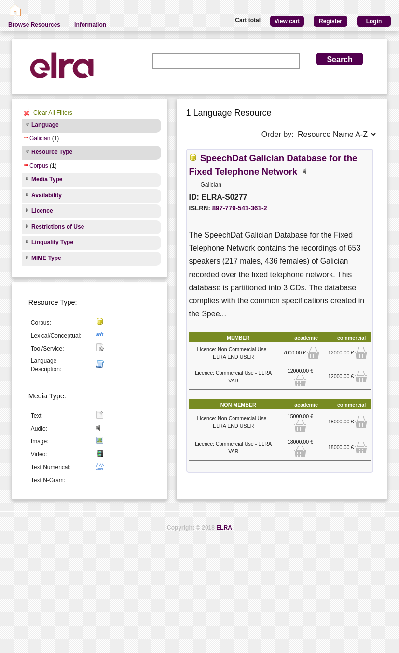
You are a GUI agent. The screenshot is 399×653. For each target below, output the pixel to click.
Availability (46, 195)
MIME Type (46, 258)
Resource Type (51, 152)
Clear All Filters (52, 112)
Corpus (38, 166)
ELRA (224, 527)
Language (45, 125)
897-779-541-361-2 (239, 208)
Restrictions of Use (57, 226)
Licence (42, 210)
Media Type (46, 179)
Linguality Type (52, 242)
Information (90, 24)
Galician (39, 138)
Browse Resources (34, 24)
